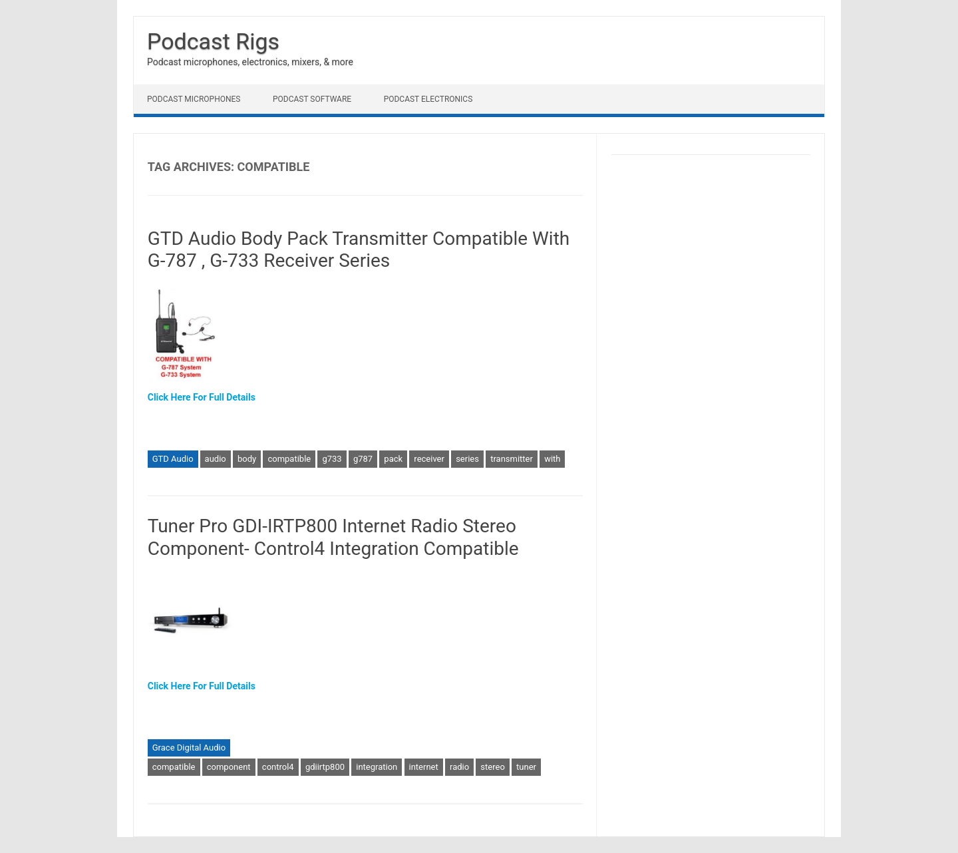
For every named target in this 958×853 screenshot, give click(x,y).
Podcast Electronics (428, 99)
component (229, 767)
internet (423, 767)
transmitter (511, 459)
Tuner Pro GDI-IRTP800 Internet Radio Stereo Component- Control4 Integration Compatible (333, 537)
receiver (429, 459)
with (552, 459)
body (247, 459)
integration (376, 767)
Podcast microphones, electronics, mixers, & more (250, 62)
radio (459, 767)
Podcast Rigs (213, 41)
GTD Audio (173, 459)
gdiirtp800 (325, 767)
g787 (363, 459)
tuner (526, 767)
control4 (278, 767)
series (467, 459)
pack (393, 459)
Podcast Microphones (193, 99)
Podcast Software (312, 99)
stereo (492, 767)
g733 (331, 459)
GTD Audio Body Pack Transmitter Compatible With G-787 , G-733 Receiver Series (359, 250)
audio (215, 459)
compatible (289, 459)
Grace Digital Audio (189, 748)
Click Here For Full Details (201, 397)
